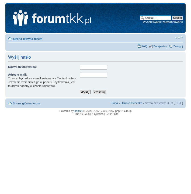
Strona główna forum (27, 38)
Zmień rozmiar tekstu (179, 37)
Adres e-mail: (17, 74)
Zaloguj (178, 46)
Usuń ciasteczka (131, 103)
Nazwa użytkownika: (22, 66)
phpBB (78, 111)
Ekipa (114, 103)
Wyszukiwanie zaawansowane (163, 21)
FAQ (144, 46)
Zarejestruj (160, 46)
